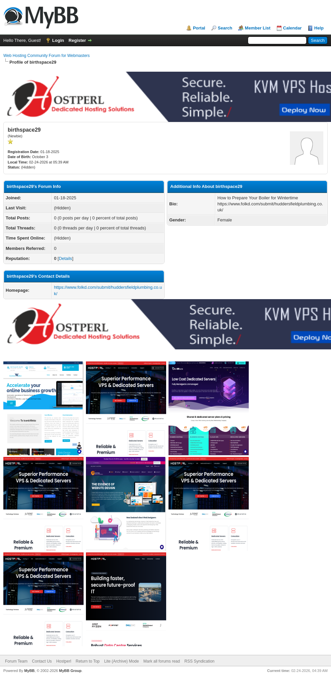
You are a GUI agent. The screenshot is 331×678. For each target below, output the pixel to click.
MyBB (29, 671)
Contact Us (41, 661)
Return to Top (88, 661)
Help (319, 27)
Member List (257, 27)
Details (65, 258)
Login (58, 40)
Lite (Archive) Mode (121, 661)
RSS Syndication (200, 661)
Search (225, 27)
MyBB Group (70, 671)
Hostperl (63, 661)
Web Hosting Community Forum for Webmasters (46, 55)
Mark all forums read (161, 661)
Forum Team (16, 661)
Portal (199, 27)
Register (77, 40)
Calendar (292, 27)
